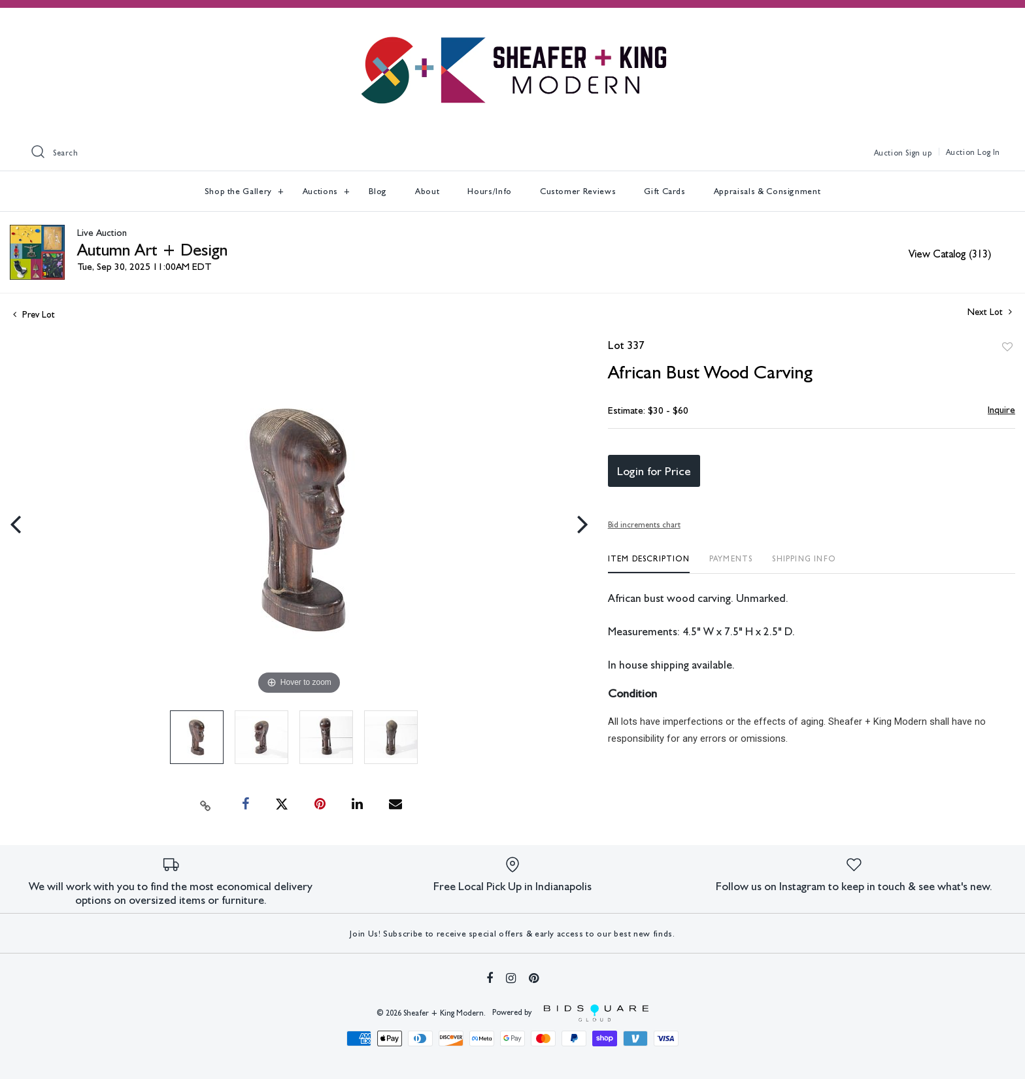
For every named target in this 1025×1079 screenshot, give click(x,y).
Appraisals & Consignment (767, 191)
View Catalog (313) (950, 254)
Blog (378, 191)
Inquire (1001, 410)
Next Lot (989, 312)
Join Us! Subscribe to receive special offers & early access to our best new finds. (512, 933)
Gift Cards (665, 191)
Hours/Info (489, 191)
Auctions (322, 191)
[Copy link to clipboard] (206, 804)
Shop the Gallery (240, 191)
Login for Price (654, 471)
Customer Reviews (578, 191)
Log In (988, 152)
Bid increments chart (644, 524)
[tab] (649, 563)
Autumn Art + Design (152, 249)
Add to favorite (1007, 347)
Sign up (918, 153)
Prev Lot (34, 314)
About (427, 191)
